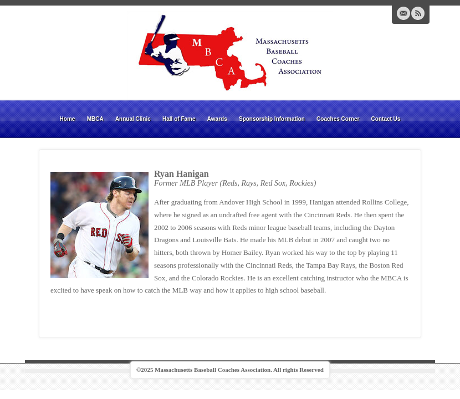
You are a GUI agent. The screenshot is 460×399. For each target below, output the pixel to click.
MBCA (95, 119)
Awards (217, 119)
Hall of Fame (178, 119)
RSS (418, 13)
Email (403, 13)
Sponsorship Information (272, 119)
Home (67, 119)
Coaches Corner (337, 119)
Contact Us (386, 119)
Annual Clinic (133, 119)
